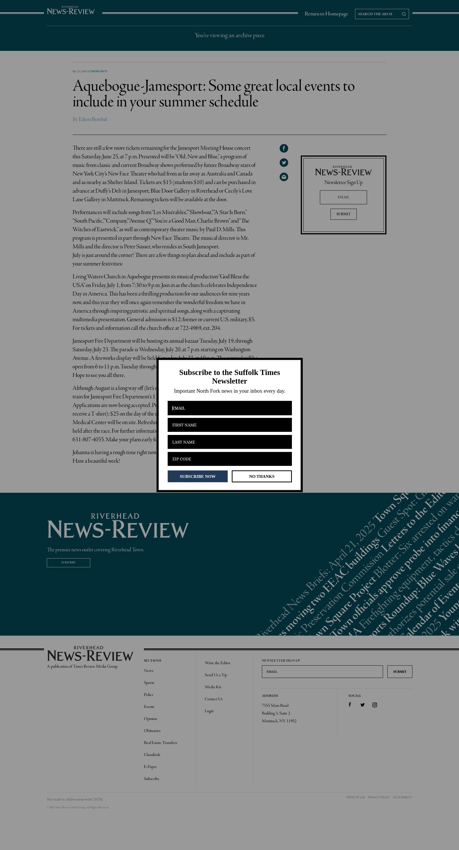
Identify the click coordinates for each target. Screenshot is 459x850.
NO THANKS (261, 476)
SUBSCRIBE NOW (197, 476)
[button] (229, 376)
